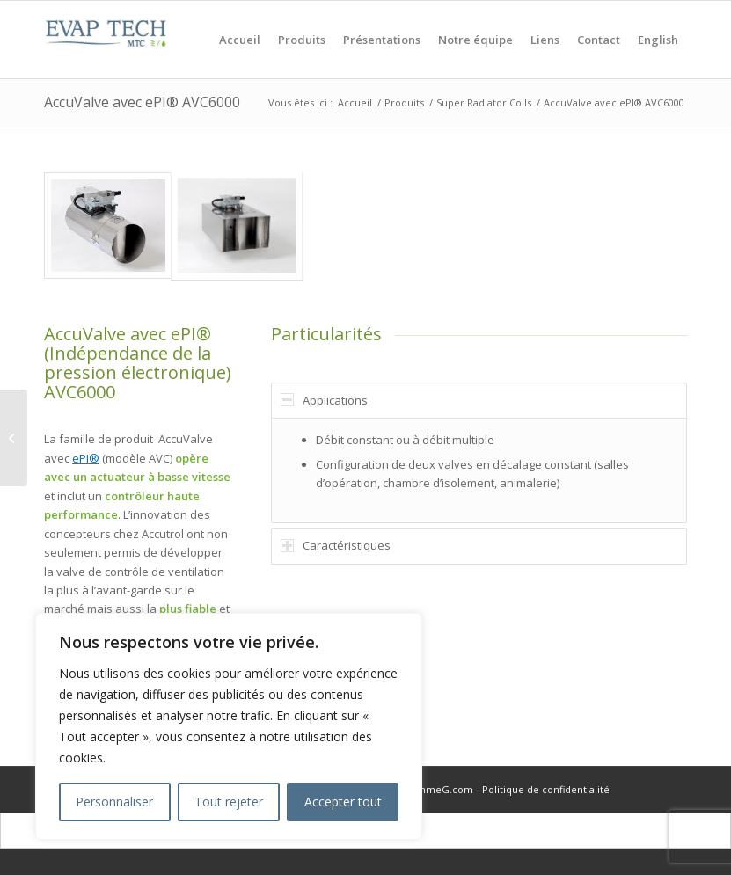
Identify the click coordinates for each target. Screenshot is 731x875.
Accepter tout (343, 801)
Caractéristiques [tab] (336, 545)
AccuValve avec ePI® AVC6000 (142, 102)
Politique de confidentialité (546, 789)
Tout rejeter (228, 801)
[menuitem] (239, 39)
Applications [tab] (324, 400)
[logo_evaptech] (105, 39)
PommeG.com (438, 789)
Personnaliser (114, 801)
